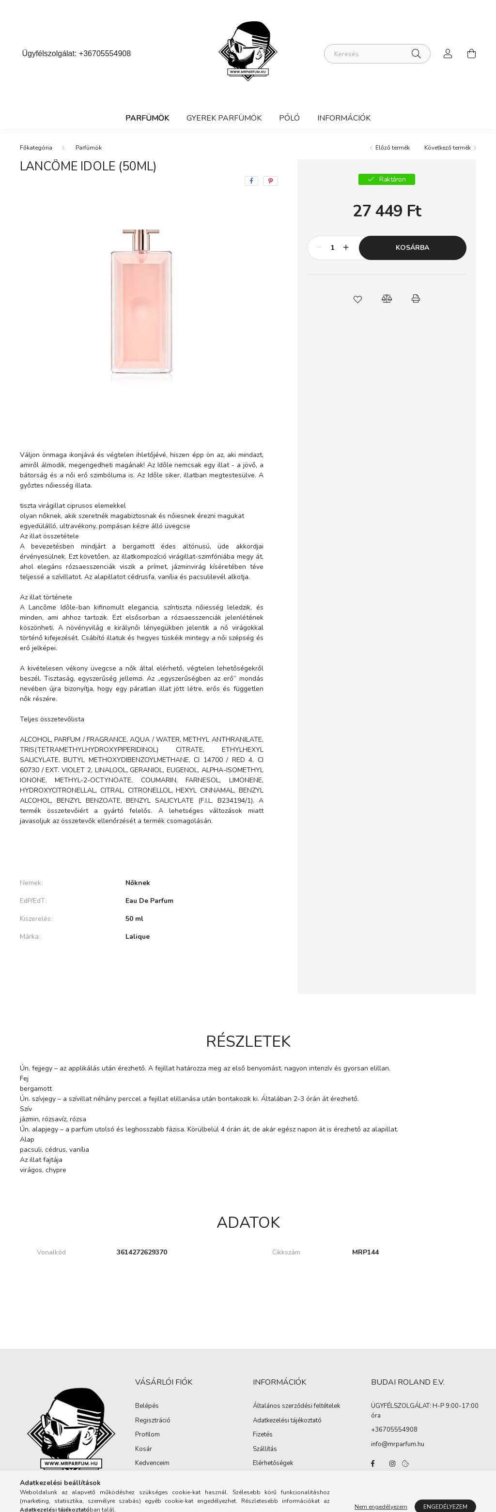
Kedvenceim (152, 1463)
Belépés (147, 1406)
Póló (289, 118)
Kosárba (412, 247)
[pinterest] (270, 181)
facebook (373, 1463)
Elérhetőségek (273, 1463)
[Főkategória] (36, 148)
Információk (344, 118)
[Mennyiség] (333, 248)
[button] (357, 298)
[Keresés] (377, 53)
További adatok (141, 970)
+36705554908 (105, 53)
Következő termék (447, 148)
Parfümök (147, 118)
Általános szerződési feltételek (296, 1406)
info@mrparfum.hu (397, 1444)
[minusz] (319, 248)
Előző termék (392, 148)
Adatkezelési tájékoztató (287, 1421)
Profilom (147, 1435)
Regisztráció (152, 1421)
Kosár (143, 1449)
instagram (392, 1463)
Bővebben (141, 850)
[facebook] (251, 181)
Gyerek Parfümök (224, 118)
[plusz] (346, 248)
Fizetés (263, 1435)
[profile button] (448, 53)
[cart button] (471, 53)
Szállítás (265, 1449)
